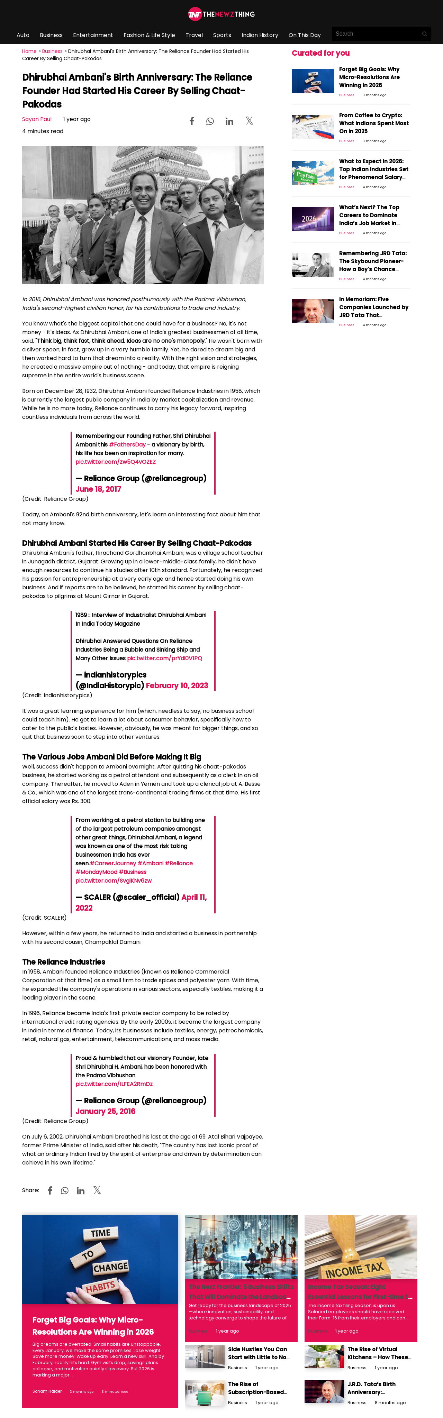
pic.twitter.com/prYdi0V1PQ (164, 658)
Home (29, 51)
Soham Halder (45, 1391)
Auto (23, 35)
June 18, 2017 (98, 489)
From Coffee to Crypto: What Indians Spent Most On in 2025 (373, 115)
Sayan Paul (37, 119)
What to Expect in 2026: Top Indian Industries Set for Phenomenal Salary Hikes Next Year (372, 159)
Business (51, 35)
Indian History (260, 35)
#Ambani (150, 863)
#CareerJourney (113, 863)
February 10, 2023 (177, 686)
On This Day (305, 35)
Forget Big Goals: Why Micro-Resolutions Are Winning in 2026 (373, 74)
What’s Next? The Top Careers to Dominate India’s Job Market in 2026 (372, 197)
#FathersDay (127, 445)
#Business (132, 872)
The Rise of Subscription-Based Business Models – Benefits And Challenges (258, 1386)
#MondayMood (96, 872)
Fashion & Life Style (149, 35)
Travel (194, 35)
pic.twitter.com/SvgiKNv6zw (113, 881)
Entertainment (93, 35)
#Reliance (179, 863)
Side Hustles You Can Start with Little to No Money (259, 1351)
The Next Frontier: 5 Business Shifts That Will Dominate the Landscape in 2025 (238, 1296)
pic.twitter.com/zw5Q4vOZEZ (115, 462)
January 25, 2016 (105, 1111)
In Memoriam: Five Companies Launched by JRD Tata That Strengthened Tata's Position (373, 281)
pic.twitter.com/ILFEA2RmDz (114, 1084)
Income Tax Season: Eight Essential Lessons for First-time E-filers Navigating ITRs (356, 1296)
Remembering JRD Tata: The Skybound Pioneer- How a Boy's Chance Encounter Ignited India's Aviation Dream (373, 244)
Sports (222, 35)
